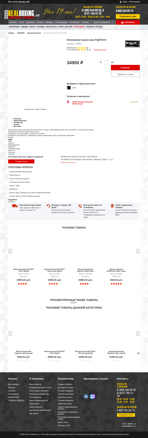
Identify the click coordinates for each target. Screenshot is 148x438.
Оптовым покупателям (39, 394)
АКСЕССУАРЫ (51, 27)
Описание (17, 119)
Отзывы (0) (18, 122)
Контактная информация (40, 410)
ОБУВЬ (32, 27)
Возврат (49, 22)
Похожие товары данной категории (74, 307)
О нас (21, 22)
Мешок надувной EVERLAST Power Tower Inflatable (116, 270)
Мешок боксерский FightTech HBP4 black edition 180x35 (85, 270)
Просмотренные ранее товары (74, 300)
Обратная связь (65, 404)
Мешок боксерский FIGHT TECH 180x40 (23, 270)
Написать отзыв (100, 50)
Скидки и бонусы (65, 384)
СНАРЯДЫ (40, 27)
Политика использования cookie (69, 418)
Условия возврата (65, 400)
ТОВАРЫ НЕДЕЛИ (16, 400)
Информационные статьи (40, 387)
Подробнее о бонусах (68, 162)
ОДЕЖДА (24, 27)
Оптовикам (74, 22)
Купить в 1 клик (125, 74)
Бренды (98, 27)
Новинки (90, 27)
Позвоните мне (127, 16)
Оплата (40, 22)
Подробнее (12, 200)
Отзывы (85, 22)
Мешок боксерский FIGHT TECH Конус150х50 (54, 270)
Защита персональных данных (67, 408)
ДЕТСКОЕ (68, 27)
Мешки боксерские (34, 33)
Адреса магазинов (102, 22)
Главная (13, 22)
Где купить (34, 413)
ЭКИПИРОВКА (14, 27)
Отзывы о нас (64, 425)
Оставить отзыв (21, 161)
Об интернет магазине (39, 391)
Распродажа (79, 27)
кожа (10, 139)
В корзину (125, 68)
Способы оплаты (65, 397)
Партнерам (34, 404)
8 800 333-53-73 (124, 11)
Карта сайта (63, 422)
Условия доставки (65, 394)
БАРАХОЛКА (13, 397)
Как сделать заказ (65, 387)
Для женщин (13, 384)
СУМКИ (61, 27)
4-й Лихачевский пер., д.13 (129, 425)
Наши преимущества (38, 400)
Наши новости (35, 384)
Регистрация (135, 2)
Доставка (30, 22)
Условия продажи (65, 391)
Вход (125, 2)
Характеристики (20, 121)
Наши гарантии (36, 407)
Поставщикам (61, 22)
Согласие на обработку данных (68, 413)
